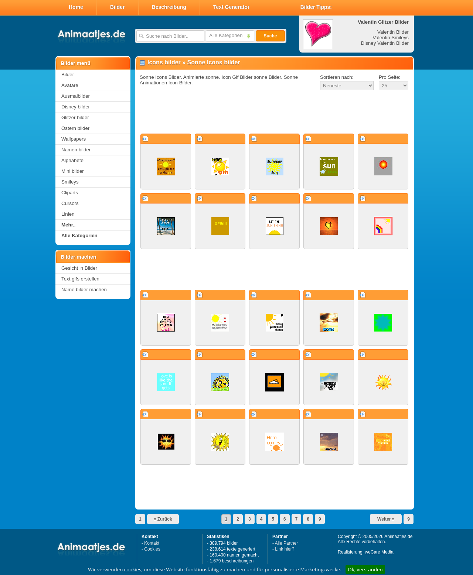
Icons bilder (164, 62)
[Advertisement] (274, 112)
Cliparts (69, 192)
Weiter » (385, 519)
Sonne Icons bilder (213, 62)
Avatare (69, 85)
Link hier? (284, 549)
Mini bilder (72, 171)
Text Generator (231, 7)
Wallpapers (73, 139)
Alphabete (72, 160)
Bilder (117, 7)
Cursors (70, 203)
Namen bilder (76, 149)
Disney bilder (75, 107)
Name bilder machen (84, 289)
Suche (270, 35)
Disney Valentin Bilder (385, 43)
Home (76, 7)
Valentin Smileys (390, 37)
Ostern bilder (75, 128)
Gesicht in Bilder (79, 268)
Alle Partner (286, 543)
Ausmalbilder (75, 96)
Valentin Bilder (393, 32)
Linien (68, 214)
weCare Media (379, 552)
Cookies (152, 549)
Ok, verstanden (365, 569)
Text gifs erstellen (80, 279)
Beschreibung (169, 7)
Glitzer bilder (75, 117)
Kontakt (151, 543)
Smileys (70, 182)
